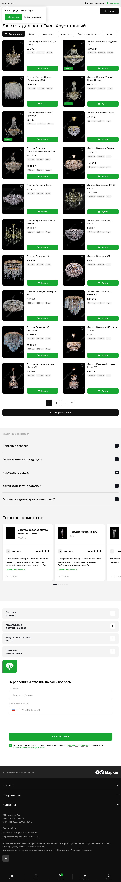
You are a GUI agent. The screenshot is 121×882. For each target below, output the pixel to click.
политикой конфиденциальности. (30, 747)
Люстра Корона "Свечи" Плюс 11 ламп (100, 78)
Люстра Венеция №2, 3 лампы (99, 222)
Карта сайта (9, 828)
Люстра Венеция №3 (38, 256)
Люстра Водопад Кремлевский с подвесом (41, 149)
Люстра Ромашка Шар (39, 185)
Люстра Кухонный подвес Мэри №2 (41, 365)
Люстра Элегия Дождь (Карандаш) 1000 (39, 78)
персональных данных (77, 745)
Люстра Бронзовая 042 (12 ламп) (41, 43)
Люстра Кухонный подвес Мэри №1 (101, 365)
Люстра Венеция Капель (100, 148)
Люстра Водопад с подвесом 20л (102, 43)
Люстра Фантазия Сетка (100, 112)
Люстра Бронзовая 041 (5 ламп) (101, 186)
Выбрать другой (32, 17)
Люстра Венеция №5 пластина (38, 328)
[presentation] (33, 729)
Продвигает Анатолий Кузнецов (74, 849)
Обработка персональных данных (20, 836)
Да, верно (13, 17)
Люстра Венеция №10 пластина (99, 293)
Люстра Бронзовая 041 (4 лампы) (41, 222)
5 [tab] (64, 584)
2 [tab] (58, 584)
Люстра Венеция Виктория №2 (41, 293)
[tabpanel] (28, 552)
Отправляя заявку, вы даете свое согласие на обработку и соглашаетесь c (58, 746)
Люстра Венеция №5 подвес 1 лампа (102, 328)
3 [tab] (60, 584)
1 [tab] (55, 584)
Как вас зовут (15, 689)
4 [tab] (62, 584)
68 (72, 403)
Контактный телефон (18, 703)
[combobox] (16, 710)
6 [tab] (67, 584)
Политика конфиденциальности (19, 832)
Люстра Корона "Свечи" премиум (40, 114)
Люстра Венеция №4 (98, 256)
